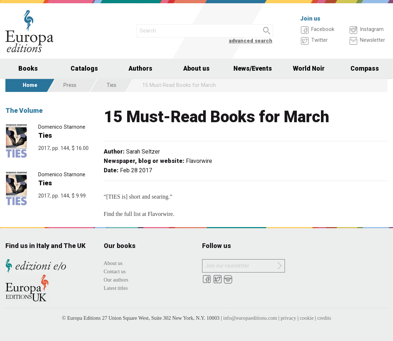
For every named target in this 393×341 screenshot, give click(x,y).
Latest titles (116, 288)
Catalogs (84, 68)
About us (196, 68)
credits (324, 318)
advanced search (250, 41)
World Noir (309, 68)
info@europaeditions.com (250, 318)
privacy (288, 318)
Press (69, 85)
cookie (306, 318)
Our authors (116, 280)
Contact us (115, 271)
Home (30, 85)
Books (28, 68)
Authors (140, 68)
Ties (111, 85)
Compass (364, 68)
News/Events (252, 68)
